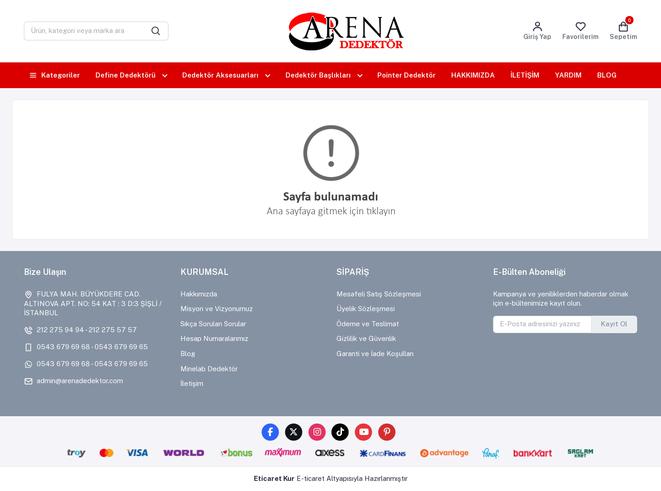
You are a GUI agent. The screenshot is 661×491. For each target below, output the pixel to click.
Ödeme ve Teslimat (367, 324)
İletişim (191, 383)
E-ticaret (311, 478)
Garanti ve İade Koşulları (375, 353)
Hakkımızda (198, 294)
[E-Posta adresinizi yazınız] (542, 324)
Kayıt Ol (614, 324)
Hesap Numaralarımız (214, 338)
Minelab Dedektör (209, 369)
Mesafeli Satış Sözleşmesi (378, 294)
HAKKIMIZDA (473, 75)
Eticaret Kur (274, 478)
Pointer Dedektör (406, 75)
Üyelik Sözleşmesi (365, 308)
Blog (187, 353)
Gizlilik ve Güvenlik (366, 338)
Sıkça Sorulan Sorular (213, 324)
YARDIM (568, 75)
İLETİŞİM (524, 75)
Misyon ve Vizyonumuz (216, 308)
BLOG (606, 75)
